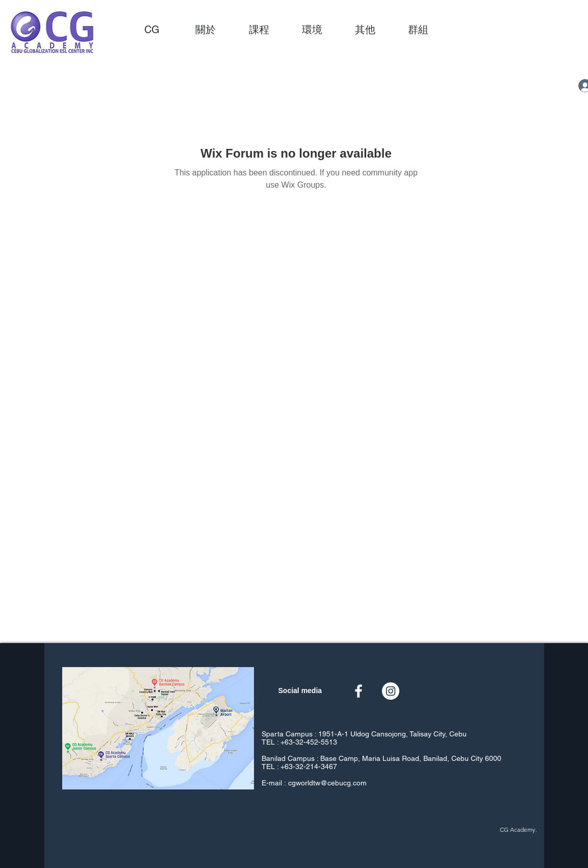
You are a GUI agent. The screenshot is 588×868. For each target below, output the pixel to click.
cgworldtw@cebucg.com (327, 783)
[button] (259, 29)
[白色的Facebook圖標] (358, 691)
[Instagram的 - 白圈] (390, 691)
